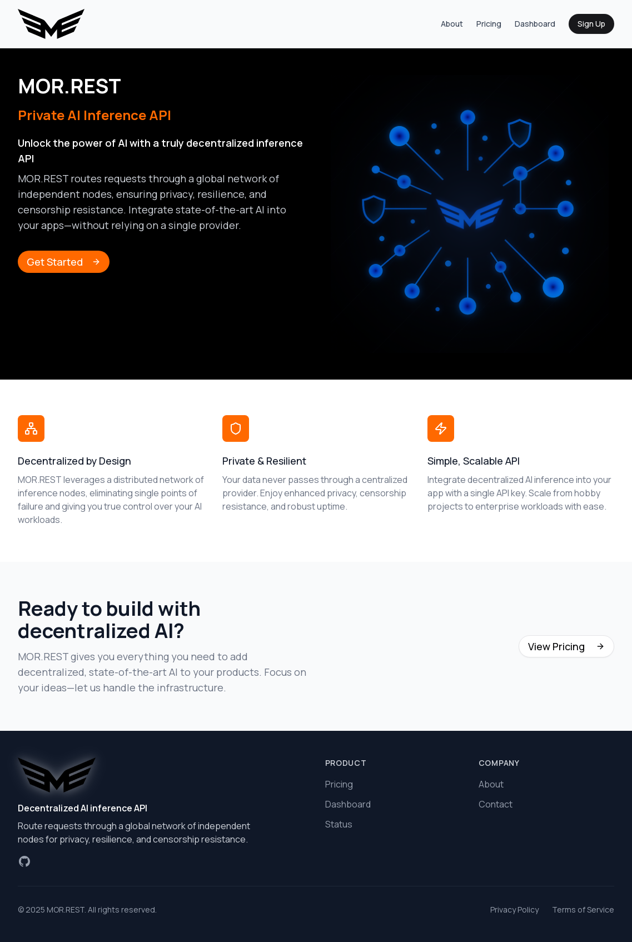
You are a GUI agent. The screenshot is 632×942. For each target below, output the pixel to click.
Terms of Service (583, 909)
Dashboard (535, 23)
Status (338, 824)
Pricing (488, 23)
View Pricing (566, 646)
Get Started (64, 261)
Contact (495, 804)
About (452, 23)
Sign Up (591, 23)
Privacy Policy (514, 909)
